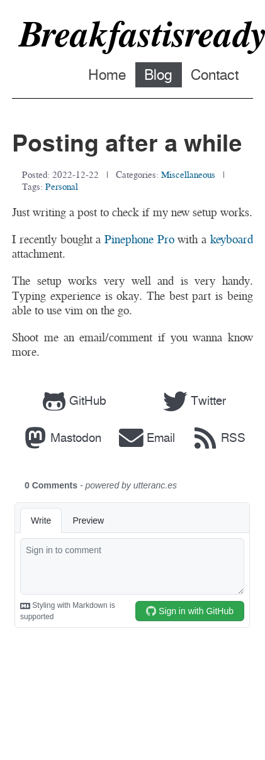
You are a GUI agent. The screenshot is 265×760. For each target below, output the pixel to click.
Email (145, 437)
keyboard (231, 239)
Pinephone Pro (139, 239)
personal (61, 186)
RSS (217, 437)
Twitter (193, 400)
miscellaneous (188, 174)
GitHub (72, 400)
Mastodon (60, 437)
